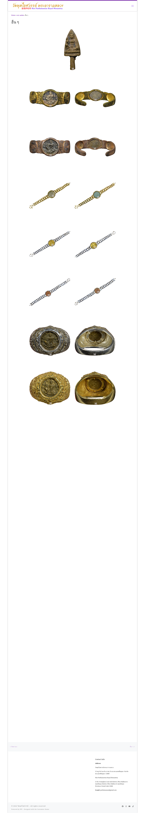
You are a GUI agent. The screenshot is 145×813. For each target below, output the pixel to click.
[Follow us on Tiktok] (133, 489)
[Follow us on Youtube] (129, 489)
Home (13, 15)
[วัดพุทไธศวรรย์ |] (37, 5)
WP (21, 492)
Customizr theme (43, 492)
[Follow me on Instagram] (126, 489)
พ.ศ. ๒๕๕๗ (20, 15)
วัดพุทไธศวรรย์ (22, 489)
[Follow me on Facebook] (122, 489)
